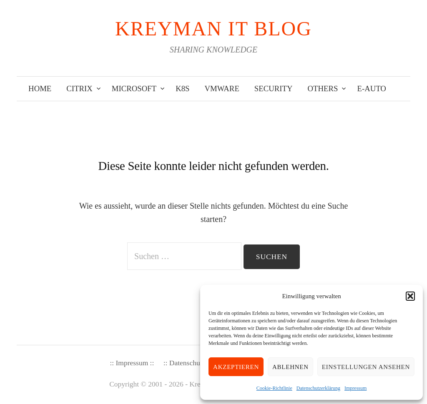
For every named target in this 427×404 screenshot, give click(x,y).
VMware (222, 88)
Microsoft (134, 88)
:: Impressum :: (132, 363)
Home (39, 88)
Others (323, 88)
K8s (182, 88)
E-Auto (371, 88)
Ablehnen (290, 367)
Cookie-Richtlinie (274, 388)
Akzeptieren (236, 367)
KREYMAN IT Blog (213, 28)
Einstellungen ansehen (366, 367)
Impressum (355, 388)
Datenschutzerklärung (318, 388)
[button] (410, 296)
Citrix (79, 88)
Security (273, 88)
